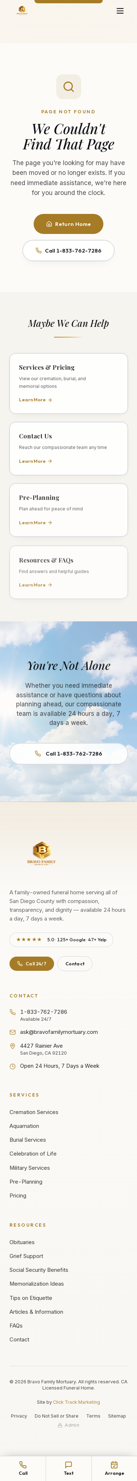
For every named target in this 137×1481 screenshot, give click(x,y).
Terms (93, 1416)
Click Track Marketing (76, 1402)
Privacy (19, 1416)
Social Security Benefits (38, 1270)
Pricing (17, 1195)
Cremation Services (33, 1112)
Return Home (68, 223)
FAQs (16, 1325)
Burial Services (27, 1140)
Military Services (29, 1168)
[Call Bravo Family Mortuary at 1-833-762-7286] (23, 1468)
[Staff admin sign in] (68, 1425)
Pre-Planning (25, 1182)
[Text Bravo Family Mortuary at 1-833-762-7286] (68, 1468)
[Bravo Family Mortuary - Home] (22, 10)
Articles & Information (36, 1312)
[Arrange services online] (114, 1468)
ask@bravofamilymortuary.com (53, 1032)
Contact (74, 963)
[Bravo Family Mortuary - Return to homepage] (42, 854)
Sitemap (117, 1416)
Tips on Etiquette (30, 1298)
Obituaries (22, 1242)
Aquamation (24, 1126)
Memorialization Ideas (36, 1284)
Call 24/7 (31, 963)
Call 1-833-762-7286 (68, 250)
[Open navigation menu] (120, 11)
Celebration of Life (33, 1153)
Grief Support (26, 1256)
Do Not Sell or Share (57, 1416)
